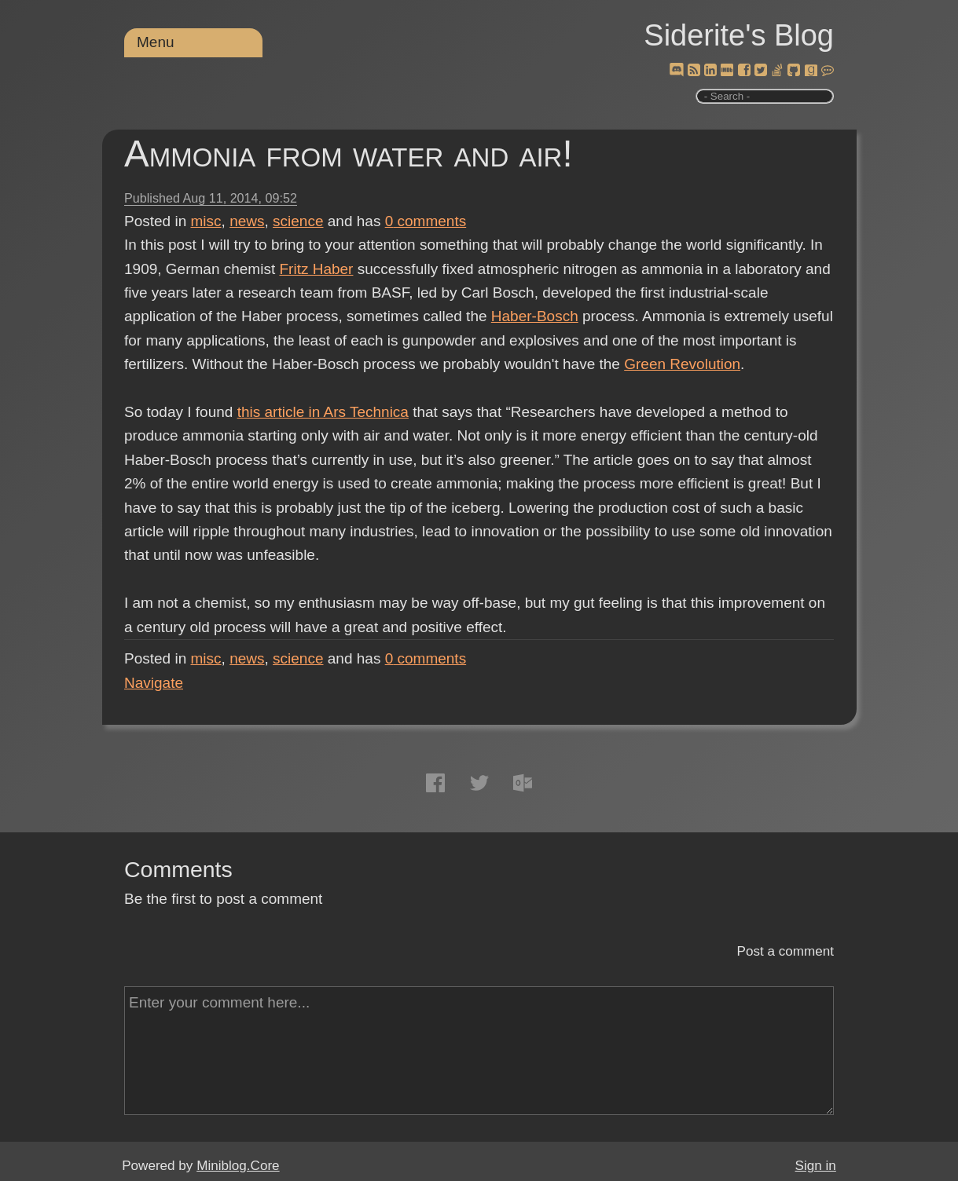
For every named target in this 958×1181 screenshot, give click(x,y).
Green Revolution (682, 364)
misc (206, 221)
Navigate (153, 683)
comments (426, 221)
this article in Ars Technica (323, 412)
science (298, 221)
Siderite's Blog (739, 35)
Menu (155, 42)
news (246, 221)
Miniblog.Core (237, 1165)
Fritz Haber (316, 269)
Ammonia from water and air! (348, 153)
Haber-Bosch (534, 316)
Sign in (815, 1165)
